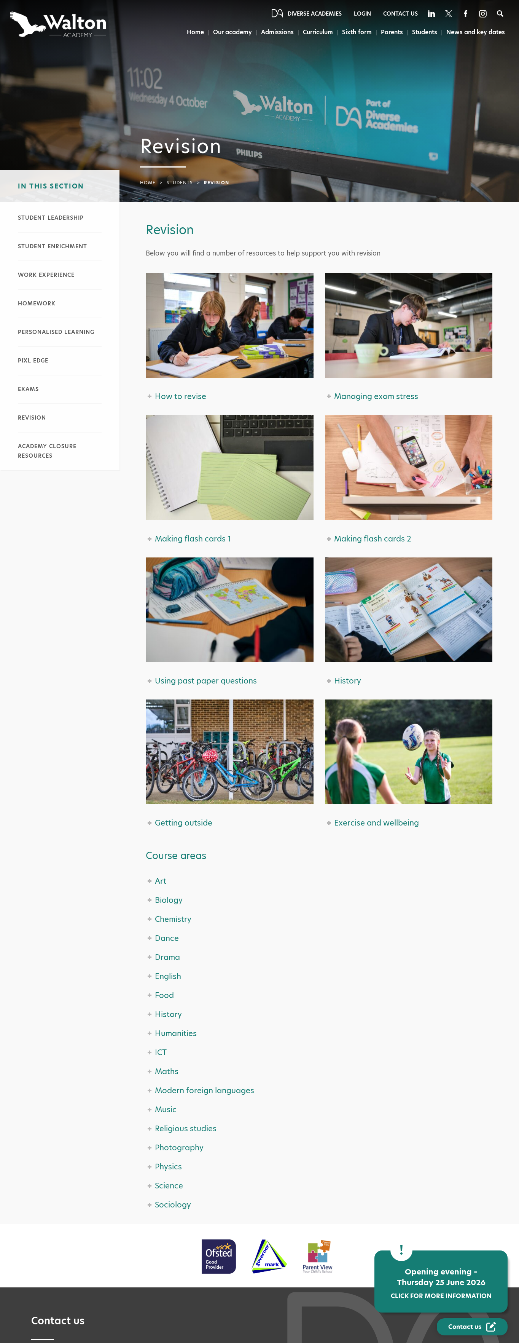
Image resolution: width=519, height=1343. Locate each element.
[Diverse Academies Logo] (58, 24)
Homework (37, 303)
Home (191, 32)
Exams (28, 389)
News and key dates (476, 32)
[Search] (500, 13)
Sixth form (354, 32)
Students (424, 32)
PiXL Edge (33, 360)
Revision (32, 418)
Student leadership (51, 218)
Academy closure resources (47, 451)
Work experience (46, 275)
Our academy (229, 32)
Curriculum (315, 32)
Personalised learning (56, 332)
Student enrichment (52, 246)
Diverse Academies (315, 14)
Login (362, 14)
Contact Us (400, 14)
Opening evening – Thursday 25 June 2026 (441, 1283)
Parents (390, 32)
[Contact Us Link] (472, 1326)
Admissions (274, 32)
